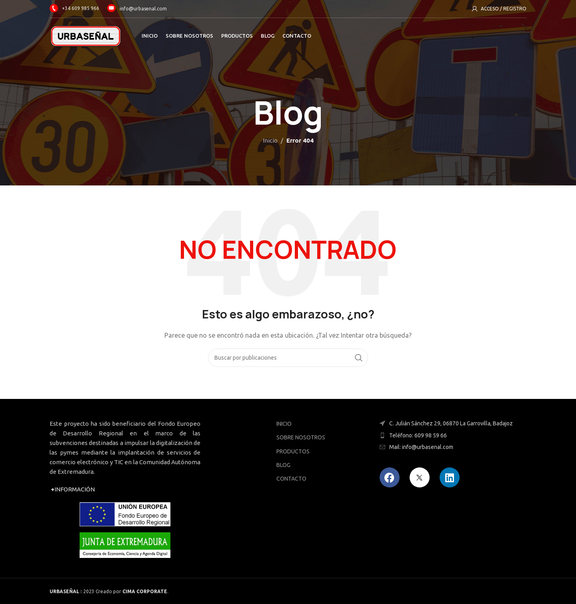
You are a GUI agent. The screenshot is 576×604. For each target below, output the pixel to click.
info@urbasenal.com (143, 8)
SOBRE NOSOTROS (300, 437)
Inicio (270, 140)
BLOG (283, 465)
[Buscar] (288, 357)
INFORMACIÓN (73, 489)
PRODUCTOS (293, 451)
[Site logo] (86, 35)
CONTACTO (291, 478)
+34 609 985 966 (74, 8)
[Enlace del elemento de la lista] (451, 435)
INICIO (284, 424)
